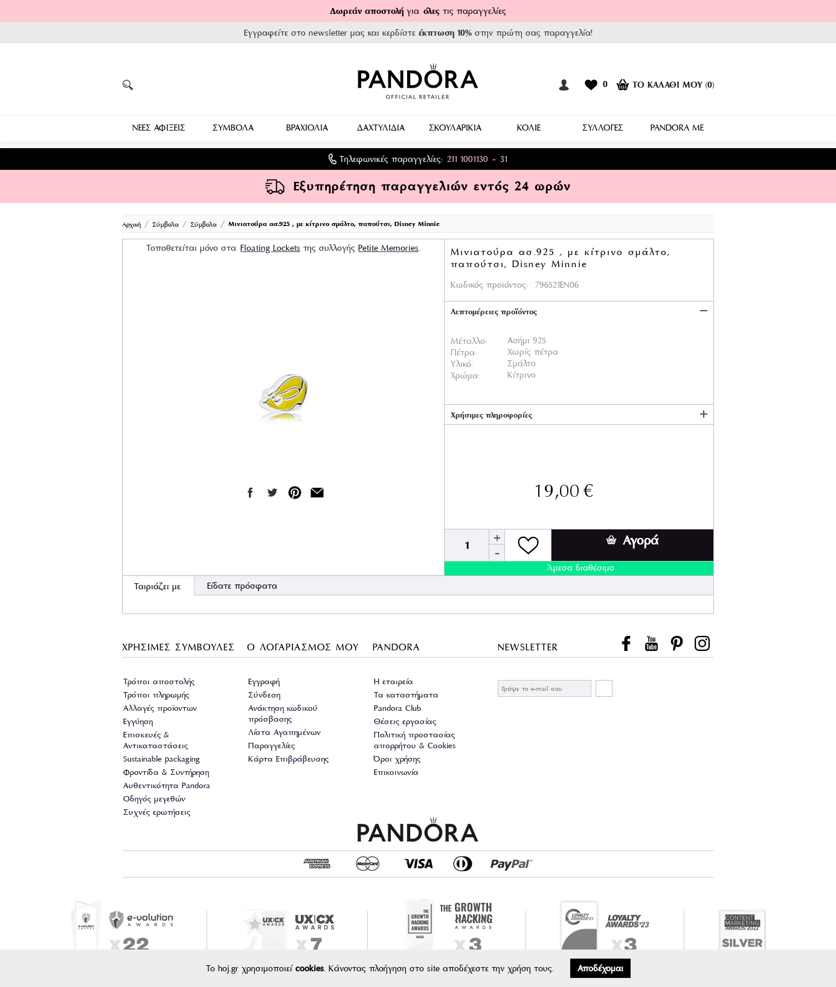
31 (503, 154)
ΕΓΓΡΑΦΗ (604, 684)
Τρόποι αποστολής (159, 677)
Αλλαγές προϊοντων (160, 704)
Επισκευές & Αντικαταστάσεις (155, 735)
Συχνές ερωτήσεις (156, 808)
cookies (309, 968)
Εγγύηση (138, 717)
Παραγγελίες (271, 741)
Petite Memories (388, 243)
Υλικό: (462, 359)
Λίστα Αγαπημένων (284, 728)
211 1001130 (467, 154)
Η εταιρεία (393, 677)
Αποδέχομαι (600, 968)
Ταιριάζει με (157, 582)
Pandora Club (397, 704)
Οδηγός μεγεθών (154, 794)
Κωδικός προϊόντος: (489, 280)
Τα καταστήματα (406, 690)
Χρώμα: (465, 371)
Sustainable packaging (161, 754)
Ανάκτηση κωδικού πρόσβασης (283, 709)
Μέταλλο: (469, 336)
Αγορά (632, 536)
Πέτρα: (464, 348)
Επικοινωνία (396, 768)
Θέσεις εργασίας (405, 717)
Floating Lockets (270, 243)
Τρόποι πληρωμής (156, 690)
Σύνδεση (264, 690)
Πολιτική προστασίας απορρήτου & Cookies (414, 735)
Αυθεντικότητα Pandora (166, 781)
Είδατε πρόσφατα (242, 581)
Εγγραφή (264, 677)
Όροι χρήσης (397, 754)
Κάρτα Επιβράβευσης (288, 754)
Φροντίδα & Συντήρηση (166, 768)
